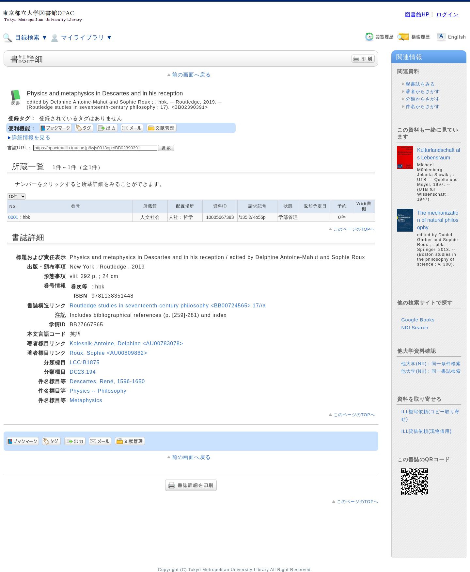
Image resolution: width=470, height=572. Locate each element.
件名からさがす (423, 106)
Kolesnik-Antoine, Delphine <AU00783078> (126, 343)
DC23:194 (83, 372)
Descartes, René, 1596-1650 (107, 381)
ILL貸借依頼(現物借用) (426, 431)
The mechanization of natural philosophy (437, 220)
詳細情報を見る (31, 137)
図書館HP (417, 14)
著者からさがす (423, 91)
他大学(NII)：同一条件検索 (431, 363)
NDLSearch (414, 327)
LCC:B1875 (85, 362)
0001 (13, 217)
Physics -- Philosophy (98, 391)
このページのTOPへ (354, 229)
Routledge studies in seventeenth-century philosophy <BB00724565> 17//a (168, 305)
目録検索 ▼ (25, 38)
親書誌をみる (420, 84)
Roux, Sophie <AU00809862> (109, 353)
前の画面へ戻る (191, 74)
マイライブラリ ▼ (80, 38)
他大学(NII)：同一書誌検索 (431, 371)
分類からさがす (423, 99)
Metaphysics (86, 400)
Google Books (417, 319)
